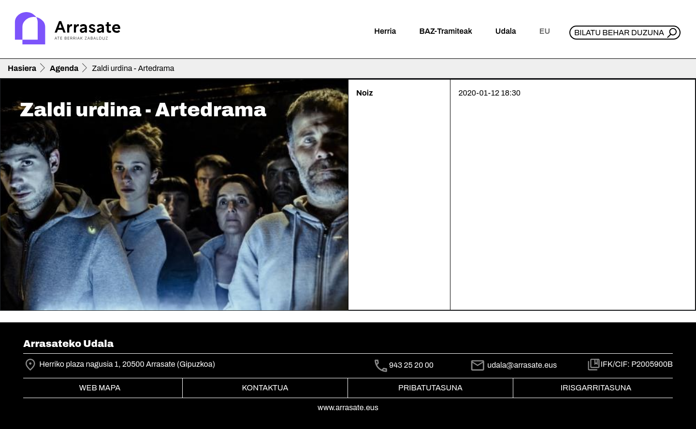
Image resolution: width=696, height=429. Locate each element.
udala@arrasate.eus (513, 365)
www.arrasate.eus (348, 407)
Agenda (64, 68)
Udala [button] (505, 31)
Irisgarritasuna (596, 388)
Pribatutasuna (430, 388)
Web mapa (99, 388)
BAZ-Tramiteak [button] (445, 31)
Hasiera (22, 68)
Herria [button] (385, 31)
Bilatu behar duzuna (619, 32)
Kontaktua (265, 388)
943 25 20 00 (411, 365)
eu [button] (544, 31)
